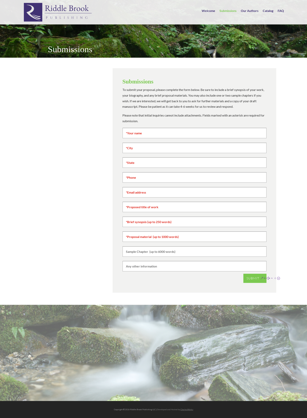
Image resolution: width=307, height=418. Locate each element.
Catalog (268, 11)
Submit (253, 279)
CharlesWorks (187, 409)
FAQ (281, 11)
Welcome (208, 11)
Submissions (228, 11)
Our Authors (249, 11)
